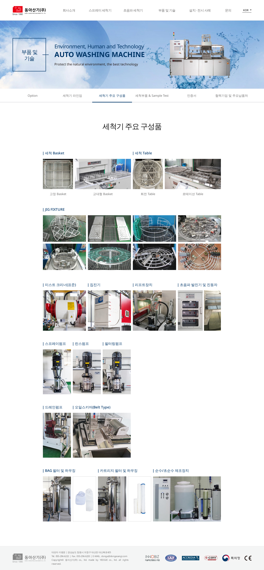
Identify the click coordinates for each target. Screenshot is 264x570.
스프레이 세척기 (100, 10)
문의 (228, 10)
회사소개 (69, 10)
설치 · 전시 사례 (200, 10)
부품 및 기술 (166, 10)
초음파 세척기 (133, 10)
